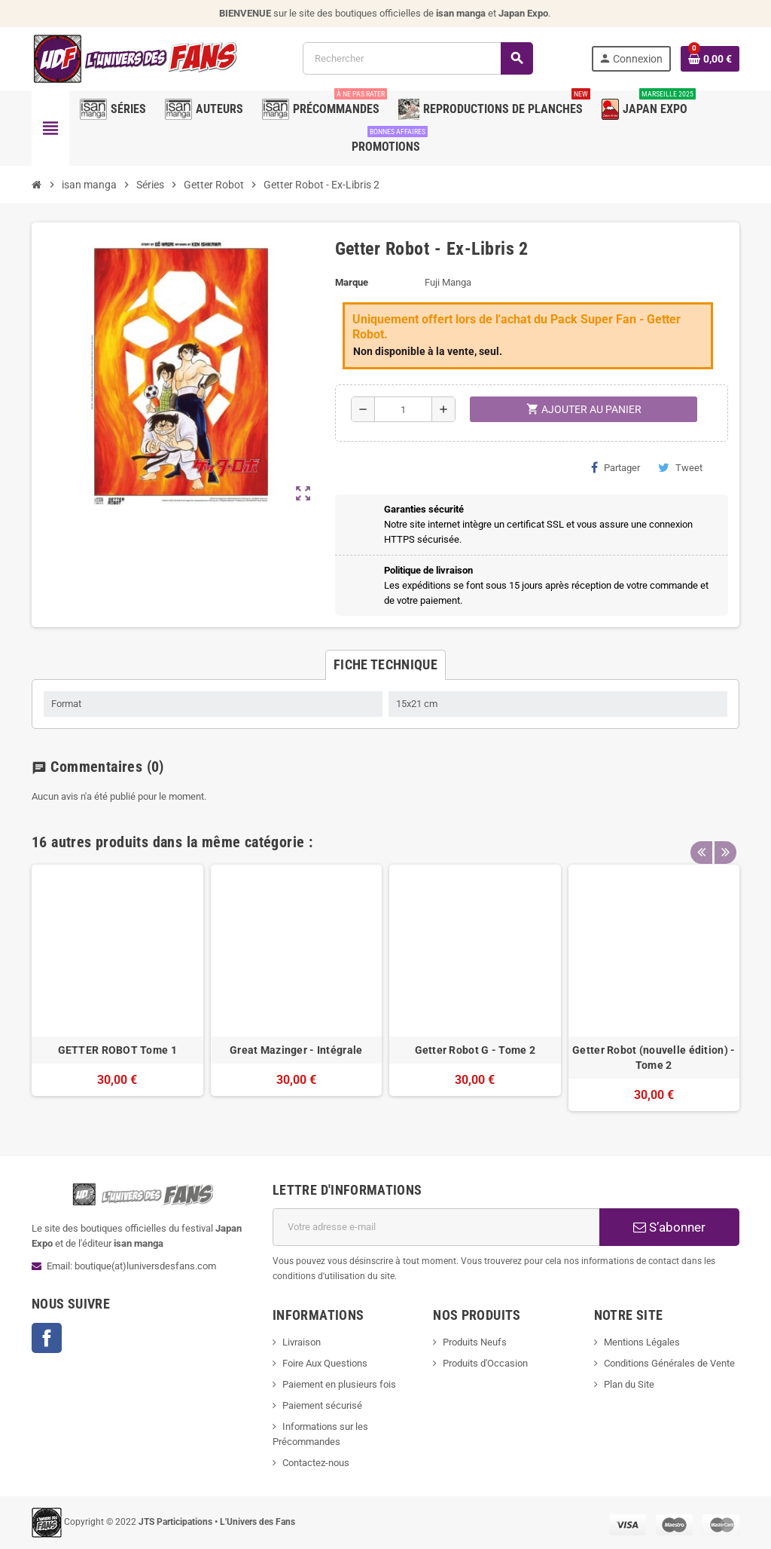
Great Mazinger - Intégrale (296, 1050)
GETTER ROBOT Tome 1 (117, 1050)
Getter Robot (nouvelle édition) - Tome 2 (653, 1057)
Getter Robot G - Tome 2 (475, 1050)
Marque (351, 282)
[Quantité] (403, 409)
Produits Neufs (475, 1342)
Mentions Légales (642, 1342)
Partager (615, 467)
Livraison (301, 1342)
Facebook (47, 1338)
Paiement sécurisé (322, 1405)
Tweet (680, 467)
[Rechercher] (417, 58)
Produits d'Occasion (485, 1363)
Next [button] (724, 838)
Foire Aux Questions (324, 1363)
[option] (117, 988)
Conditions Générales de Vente (669, 1363)
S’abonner (669, 1227)
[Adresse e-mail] (436, 1227)
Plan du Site (629, 1384)
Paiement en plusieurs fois (339, 1384)
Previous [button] (701, 838)
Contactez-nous (315, 1462)
